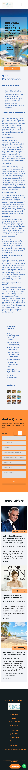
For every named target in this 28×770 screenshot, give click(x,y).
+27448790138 (14, 753)
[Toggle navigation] (24, 4)
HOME (14, 718)
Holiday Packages (14, 721)
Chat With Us (15, 766)
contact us (14, 725)
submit (14, 481)
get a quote (12, 68)
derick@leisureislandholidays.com (14, 749)
